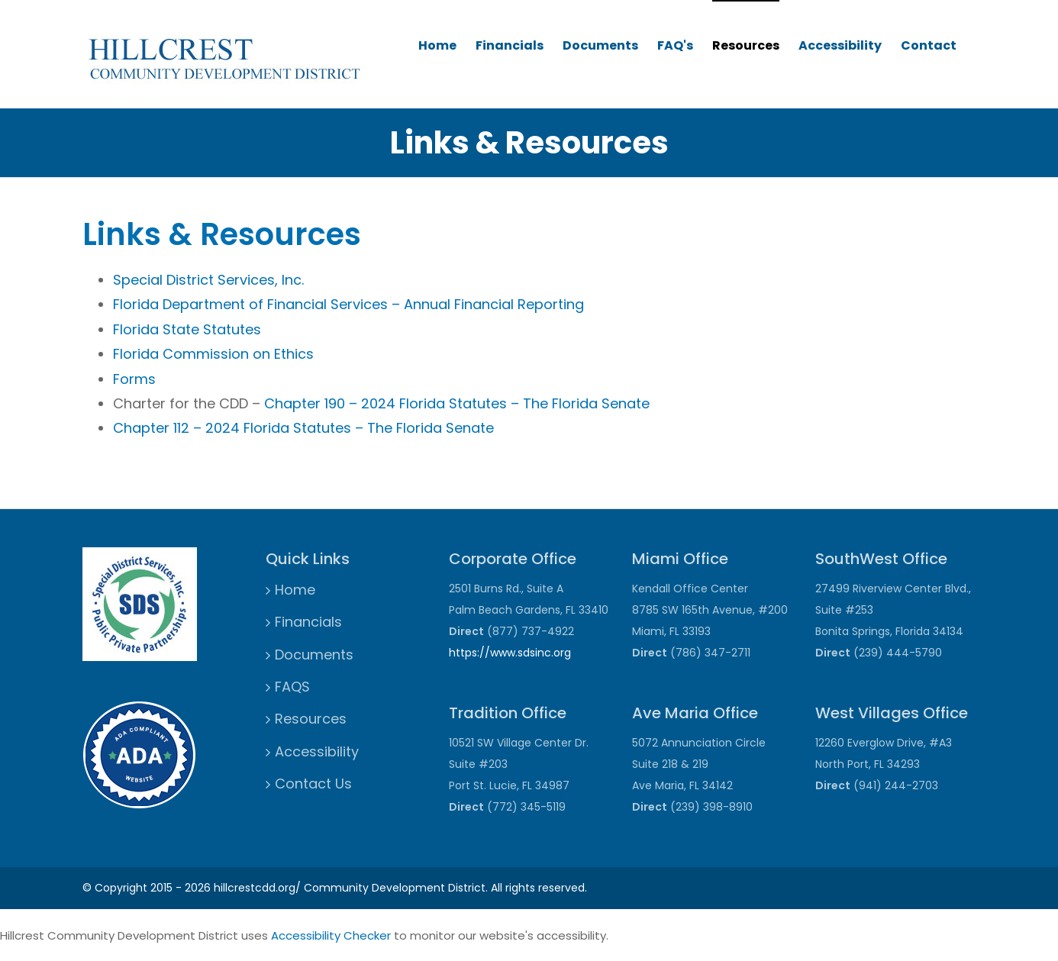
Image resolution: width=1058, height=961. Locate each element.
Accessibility (840, 45)
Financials (510, 45)
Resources (745, 45)
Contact (928, 45)
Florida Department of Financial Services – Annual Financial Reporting (348, 304)
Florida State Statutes (187, 329)
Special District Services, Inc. (208, 279)
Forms (134, 379)
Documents (600, 45)
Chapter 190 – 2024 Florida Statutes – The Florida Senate (457, 403)
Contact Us (313, 783)
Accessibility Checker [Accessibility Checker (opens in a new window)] (331, 935)
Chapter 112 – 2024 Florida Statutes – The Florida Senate (303, 427)
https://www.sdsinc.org (510, 652)
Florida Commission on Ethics (213, 353)
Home (437, 45)
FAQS (292, 686)
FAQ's (675, 45)
